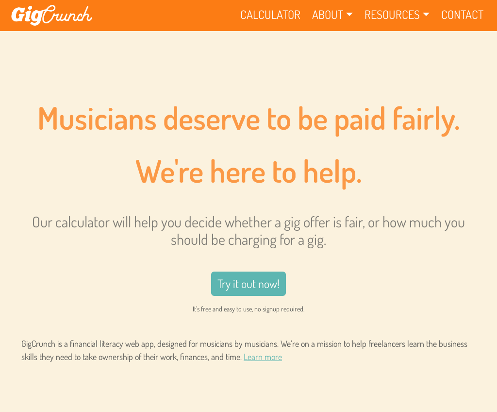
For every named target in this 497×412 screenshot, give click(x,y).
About (327, 14)
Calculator (270, 14)
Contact (462, 14)
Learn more (263, 356)
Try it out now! (248, 283)
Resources (392, 14)
